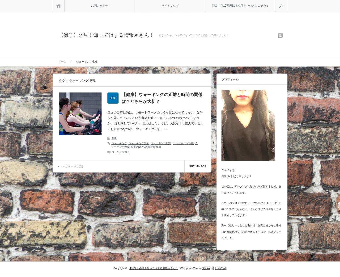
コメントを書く (120, 152)
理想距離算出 (153, 146)
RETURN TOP (197, 166)
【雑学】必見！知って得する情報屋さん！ (106, 35)
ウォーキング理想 (161, 143)
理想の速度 (137, 146)
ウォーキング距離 (183, 143)
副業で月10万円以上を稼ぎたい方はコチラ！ (240, 5)
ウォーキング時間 (138, 143)
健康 (114, 138)
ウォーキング (119, 143)
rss (280, 35)
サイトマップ (170, 5)
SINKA (206, 268)
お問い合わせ (99, 5)
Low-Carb (221, 268)
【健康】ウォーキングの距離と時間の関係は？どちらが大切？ (162, 98)
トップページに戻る (72, 166)
